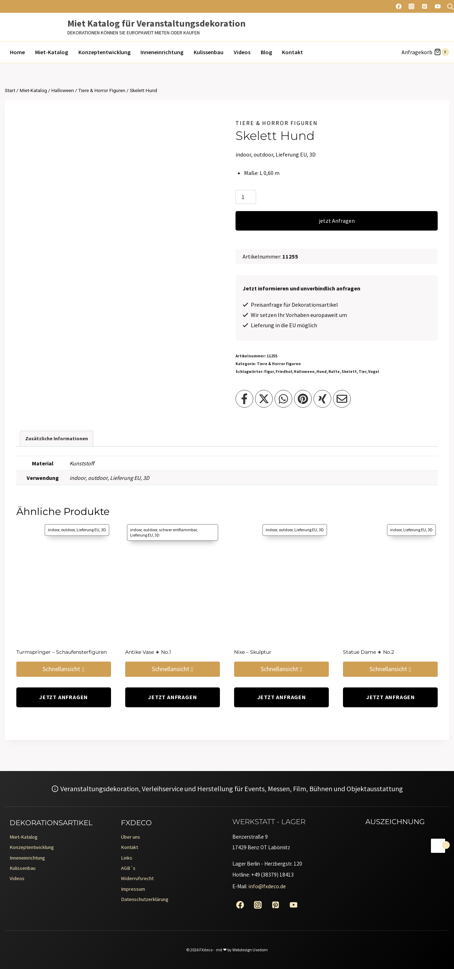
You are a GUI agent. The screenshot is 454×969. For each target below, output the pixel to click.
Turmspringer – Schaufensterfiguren (61, 652)
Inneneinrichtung (161, 52)
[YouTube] (437, 6)
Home (17, 52)
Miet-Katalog (51, 52)
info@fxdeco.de (269, 885)
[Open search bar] (450, 7)
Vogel (373, 371)
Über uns (131, 834)
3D (146, 477)
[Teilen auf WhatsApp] (283, 399)
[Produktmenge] (246, 197)
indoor (77, 477)
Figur (269, 371)
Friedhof (284, 371)
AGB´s (129, 868)
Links (127, 857)
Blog (266, 52)
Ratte (334, 371)
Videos (242, 52)
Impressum (135, 891)
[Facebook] (398, 6)
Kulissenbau (208, 52)
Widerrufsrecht (139, 879)
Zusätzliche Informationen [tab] (56, 438)
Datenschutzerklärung (148, 902)
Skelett (349, 371)
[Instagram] (411, 6)
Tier (362, 371)
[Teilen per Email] (342, 399)
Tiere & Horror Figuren (277, 122)
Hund (321, 371)
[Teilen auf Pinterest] (303, 399)
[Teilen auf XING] (322, 399)
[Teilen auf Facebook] (244, 399)
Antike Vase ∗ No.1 (148, 652)
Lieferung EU (125, 477)
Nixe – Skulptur (252, 652)
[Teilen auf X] (264, 399)
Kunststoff (82, 463)
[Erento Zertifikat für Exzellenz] (367, 866)
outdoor (97, 477)
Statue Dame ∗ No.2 (368, 652)
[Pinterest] (424, 6)
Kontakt (292, 52)
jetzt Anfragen (337, 220)
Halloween (304, 371)
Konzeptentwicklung (104, 52)
